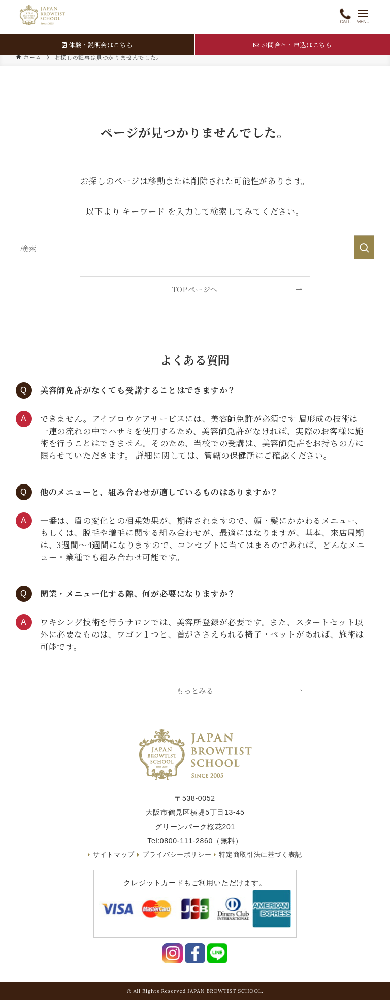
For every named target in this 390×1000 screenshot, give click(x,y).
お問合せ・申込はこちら (292, 44)
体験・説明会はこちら (97, 44)
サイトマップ (113, 854)
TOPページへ (195, 289)
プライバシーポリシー (177, 854)
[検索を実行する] (364, 247)
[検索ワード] (195, 248)
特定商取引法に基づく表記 (261, 854)
